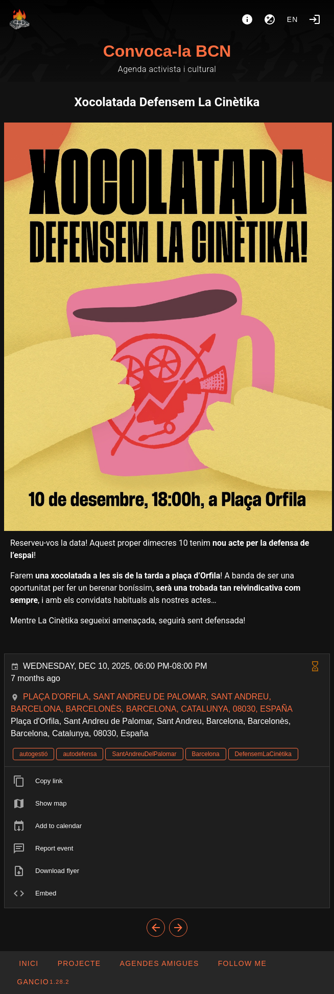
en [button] (292, 19)
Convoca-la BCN (167, 51)
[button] (159, 963)
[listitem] (167, 781)
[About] (247, 19)
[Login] (314, 19)
